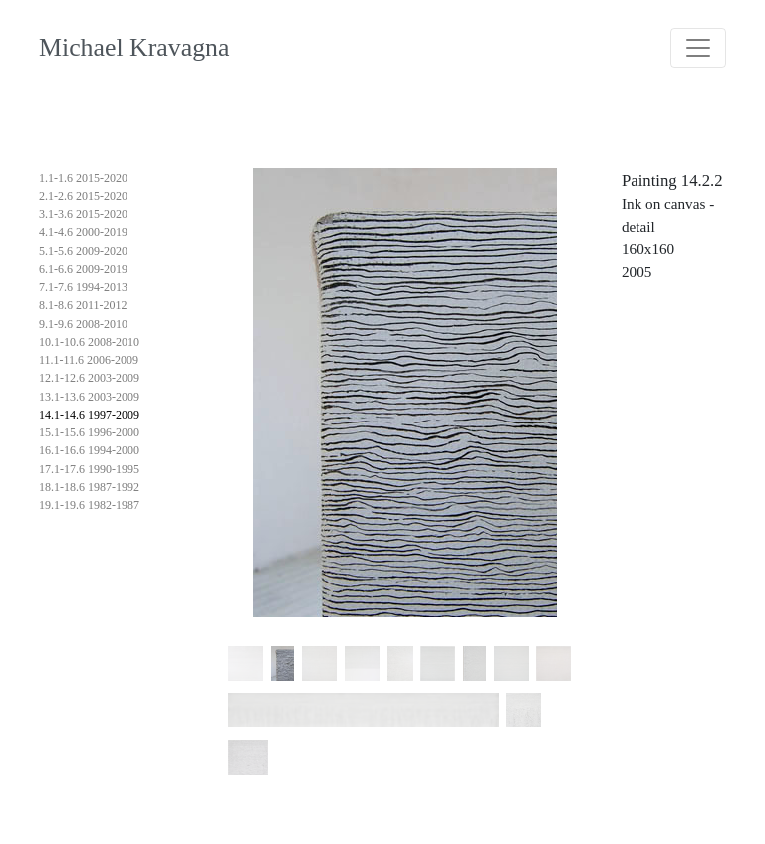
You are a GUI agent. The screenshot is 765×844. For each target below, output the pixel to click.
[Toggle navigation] (698, 48)
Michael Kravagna (134, 47)
